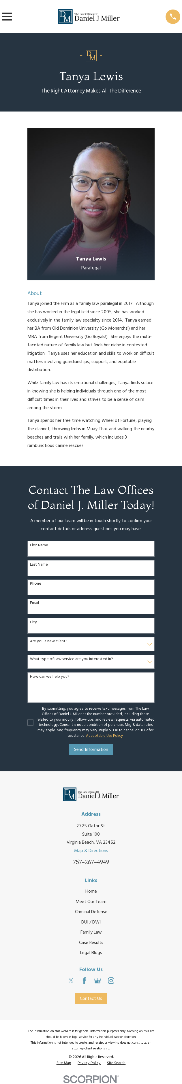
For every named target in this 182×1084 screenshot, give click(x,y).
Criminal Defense (91, 912)
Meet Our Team (91, 902)
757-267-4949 (91, 862)
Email (34, 603)
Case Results (91, 943)
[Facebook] (84, 980)
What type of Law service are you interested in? (71, 659)
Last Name (39, 564)
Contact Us (91, 998)
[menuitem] (64, 1063)
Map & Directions (91, 851)
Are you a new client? (48, 641)
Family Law (91, 932)
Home (91, 891)
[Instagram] (111, 980)
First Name (39, 545)
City (33, 622)
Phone (35, 583)
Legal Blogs (91, 953)
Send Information (91, 749)
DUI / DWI (91, 922)
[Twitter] (71, 980)
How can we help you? (50, 677)
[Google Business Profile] (97, 980)
